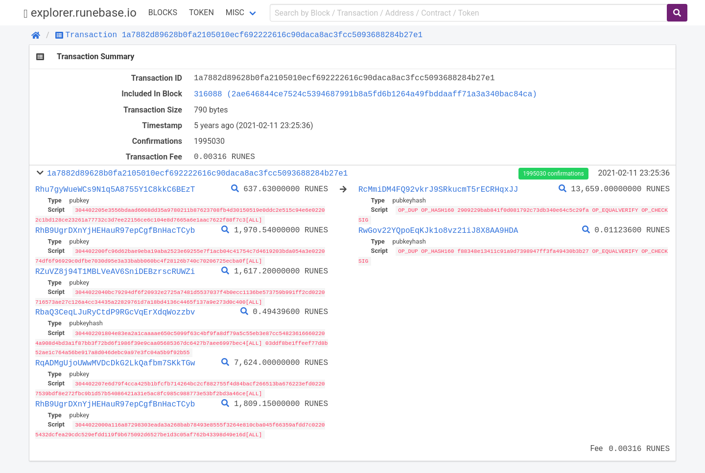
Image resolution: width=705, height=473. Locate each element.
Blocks (162, 12)
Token (201, 12)
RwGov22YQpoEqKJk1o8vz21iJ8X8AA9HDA (438, 230)
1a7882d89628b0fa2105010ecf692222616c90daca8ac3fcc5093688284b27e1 (197, 173)
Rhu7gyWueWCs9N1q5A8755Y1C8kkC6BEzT (115, 189)
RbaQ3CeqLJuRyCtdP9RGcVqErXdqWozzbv (115, 310)
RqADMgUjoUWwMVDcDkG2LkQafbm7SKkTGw (115, 360)
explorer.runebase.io (80, 13)
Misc (235, 12)
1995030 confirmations (553, 173)
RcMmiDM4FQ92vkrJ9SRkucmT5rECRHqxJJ (438, 189)
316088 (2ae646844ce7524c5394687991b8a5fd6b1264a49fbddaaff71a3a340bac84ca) (365, 94)
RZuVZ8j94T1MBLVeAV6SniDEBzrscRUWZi (115, 270)
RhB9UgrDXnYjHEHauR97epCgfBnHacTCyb (115, 230)
